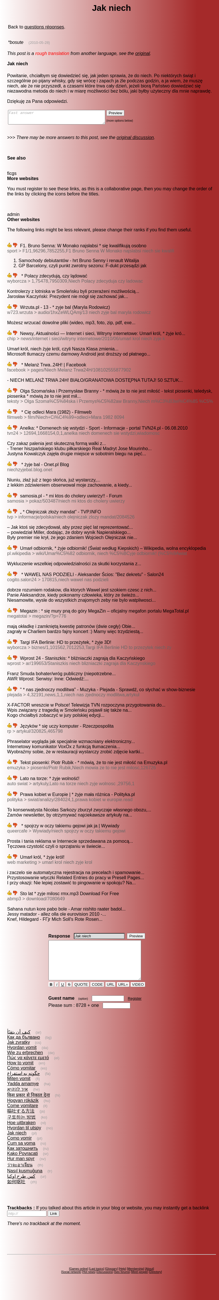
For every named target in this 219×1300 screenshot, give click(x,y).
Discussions (104, 1282)
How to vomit (20, 1073)
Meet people (139, 1282)
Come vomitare (22, 1115)
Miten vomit (19, 1088)
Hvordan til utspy (24, 1138)
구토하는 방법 (21, 1127)
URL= (123, 995)
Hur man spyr (21, 1168)
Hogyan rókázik (22, 1110)
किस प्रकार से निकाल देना (28, 1105)
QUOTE (81, 995)
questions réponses (44, 27)
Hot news (89, 1282)
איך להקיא (17, 1099)
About (149, 1279)
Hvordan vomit (21, 1057)
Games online (79, 1279)
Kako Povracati (22, 1163)
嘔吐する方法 (21, 1121)
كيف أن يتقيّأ (19, 1042)
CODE (97, 995)
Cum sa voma (21, 1153)
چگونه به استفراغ (23, 1083)
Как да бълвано (23, 1047)
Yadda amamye (23, 1093)
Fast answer (62, 118)
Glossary (111, 1279)
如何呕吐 (16, 1191)
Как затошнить (22, 1158)
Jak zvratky (18, 1052)
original (142, 53)
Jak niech (17, 1143)
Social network (71, 1282)
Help (122, 1279)
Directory (155, 1282)
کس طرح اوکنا (21, 1186)
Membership (135, 1279)
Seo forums (122, 1282)
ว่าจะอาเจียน (20, 1175)
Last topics (97, 1279)
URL (110, 995)
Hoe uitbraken (21, 1132)
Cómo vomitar (21, 1078)
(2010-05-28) (39, 42)
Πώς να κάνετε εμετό (28, 1068)
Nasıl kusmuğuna (24, 1181)
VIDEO (138, 995)
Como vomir (19, 1148)
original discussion (135, 140)
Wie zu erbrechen (25, 1062)
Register (134, 1009)
